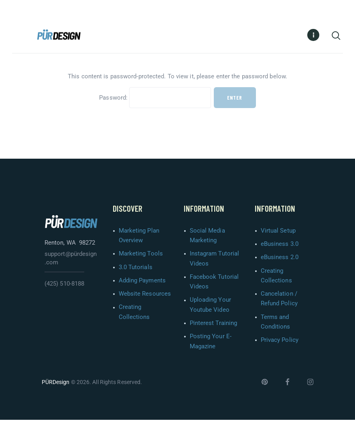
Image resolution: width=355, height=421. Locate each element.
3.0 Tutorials (135, 268)
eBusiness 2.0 (279, 258)
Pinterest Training (213, 324)
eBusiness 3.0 (279, 245)
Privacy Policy (279, 341)
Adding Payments (142, 281)
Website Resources (145, 294)
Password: (155, 98)
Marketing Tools (141, 254)
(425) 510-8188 (64, 284)
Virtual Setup (278, 231)
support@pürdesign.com (71, 259)
